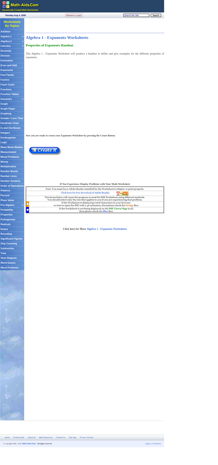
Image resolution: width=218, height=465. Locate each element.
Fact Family (7, 75)
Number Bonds (9, 171)
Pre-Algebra (12, 205)
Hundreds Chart (10, 123)
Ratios (4, 229)
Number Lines (9, 176)
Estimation (7, 60)
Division (5, 55)
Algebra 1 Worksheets (153, 444)
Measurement (8, 152)
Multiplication (8, 166)
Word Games (8, 263)
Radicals (6, 224)
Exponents (7, 70)
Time (3, 253)
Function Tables (10, 94)
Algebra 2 (12, 41)
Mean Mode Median (12, 147)
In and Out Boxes (11, 128)
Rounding (6, 234)
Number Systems (10, 181)
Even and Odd (9, 65)
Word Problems (9, 267)
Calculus (12, 46)
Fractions (6, 89)
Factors (5, 79)
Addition (5, 31)
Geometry (12, 99)
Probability (7, 209)
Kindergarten (8, 137)
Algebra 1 (12, 36)
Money (4, 161)
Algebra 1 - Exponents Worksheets (57, 37)
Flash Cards (8, 84)
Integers (5, 133)
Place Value (7, 200)
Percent (5, 195)
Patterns (5, 190)
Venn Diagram (9, 258)
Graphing (6, 113)
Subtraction (7, 248)
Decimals (6, 51)
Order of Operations (12, 186)
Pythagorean (8, 219)
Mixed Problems (10, 157)
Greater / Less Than (12, 118)
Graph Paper (8, 108)
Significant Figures (11, 238)
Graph (4, 104)
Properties (7, 214)
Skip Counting (9, 243)
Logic (4, 142)
